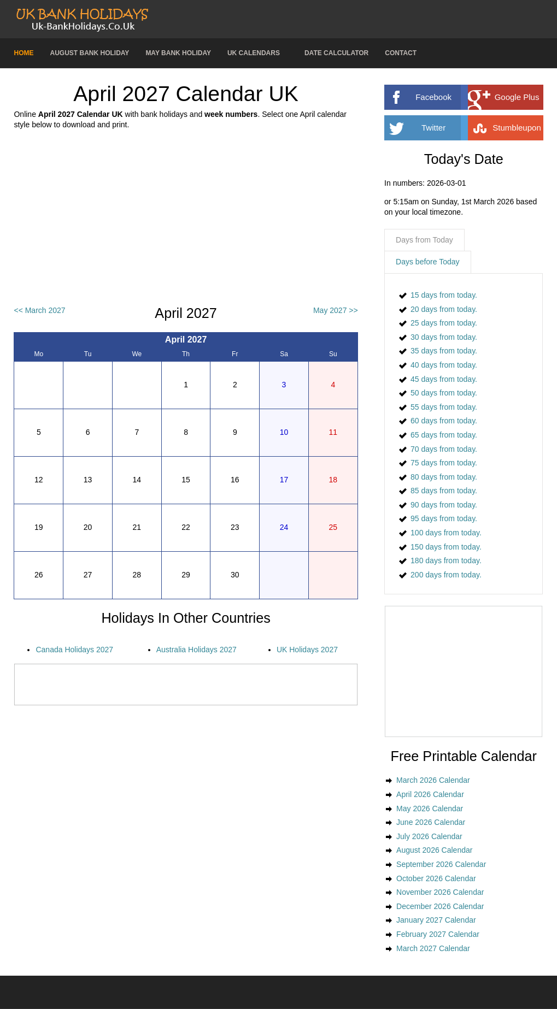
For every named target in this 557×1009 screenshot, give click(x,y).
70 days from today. (444, 449)
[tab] (424, 240)
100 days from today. (446, 532)
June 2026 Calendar (430, 822)
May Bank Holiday (178, 53)
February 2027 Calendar (437, 934)
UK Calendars (253, 53)
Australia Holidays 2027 (196, 649)
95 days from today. (444, 518)
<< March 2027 (39, 310)
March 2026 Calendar (433, 780)
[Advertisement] (186, 217)
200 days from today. (446, 574)
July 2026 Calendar (429, 836)
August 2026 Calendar (434, 850)
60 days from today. (444, 420)
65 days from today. (444, 434)
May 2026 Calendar (429, 808)
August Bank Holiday (89, 53)
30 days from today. (444, 337)
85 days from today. (444, 490)
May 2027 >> (335, 310)
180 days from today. (446, 560)
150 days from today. (446, 546)
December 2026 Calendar (440, 906)
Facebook (446, 97)
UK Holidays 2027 (307, 649)
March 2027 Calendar (433, 948)
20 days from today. (444, 309)
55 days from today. (444, 407)
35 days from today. (444, 350)
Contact (401, 53)
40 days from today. (444, 365)
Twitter (449, 127)
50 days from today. (444, 392)
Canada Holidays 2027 (74, 649)
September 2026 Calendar (441, 864)
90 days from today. (444, 504)
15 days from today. (444, 295)
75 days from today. (444, 462)
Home (23, 53)
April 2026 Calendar (430, 794)
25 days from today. (444, 322)
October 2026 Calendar (436, 878)
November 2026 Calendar (440, 892)
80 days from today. (444, 477)
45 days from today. (444, 379)
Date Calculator (336, 53)
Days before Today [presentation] (427, 261)
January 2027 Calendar (436, 920)
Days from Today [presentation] (424, 239)
